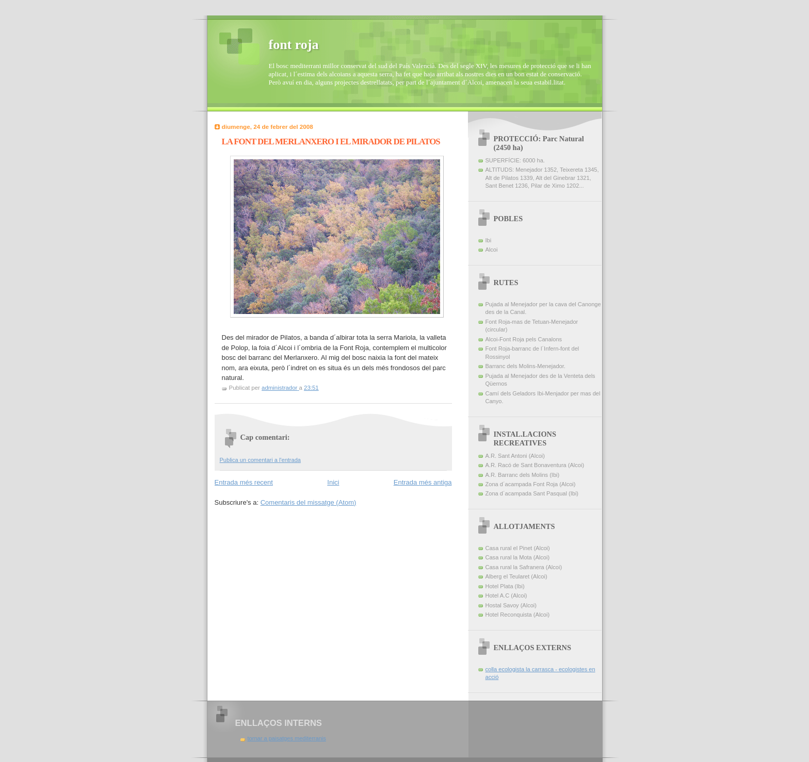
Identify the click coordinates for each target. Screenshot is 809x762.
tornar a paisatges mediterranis (287, 738)
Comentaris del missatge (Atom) (309, 502)
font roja (294, 44)
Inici (333, 482)
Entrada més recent (244, 482)
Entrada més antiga (423, 482)
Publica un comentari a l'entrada (260, 460)
